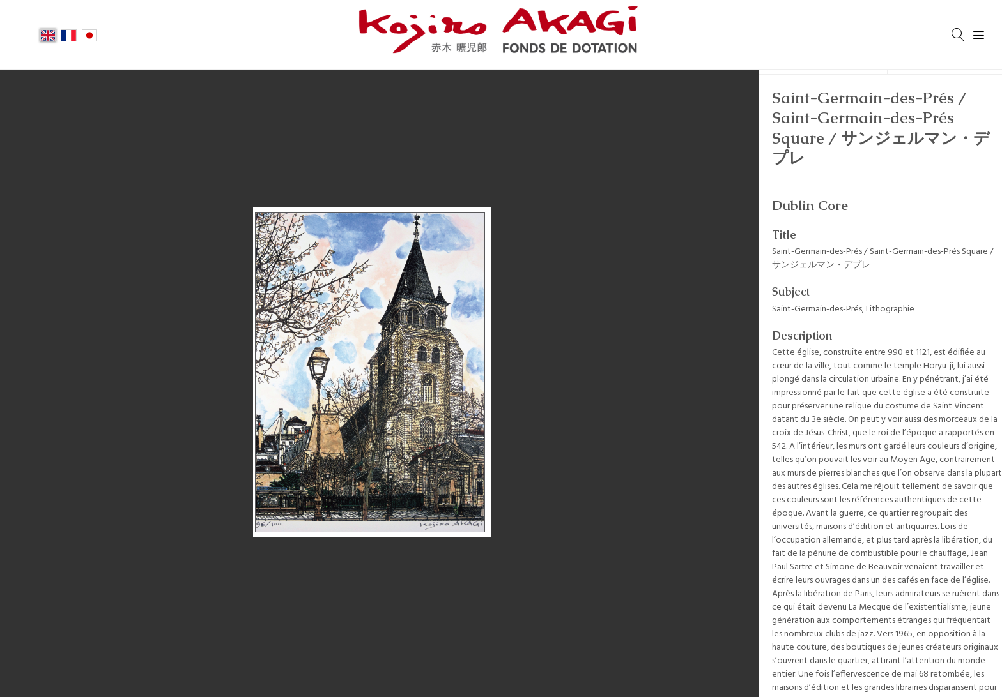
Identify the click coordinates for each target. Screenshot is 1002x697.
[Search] (958, 35)
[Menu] (979, 35)
